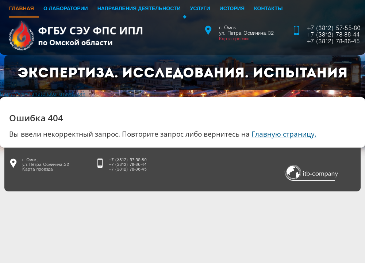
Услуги (200, 8)
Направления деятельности (139, 8)
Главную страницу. (283, 133)
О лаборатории (65, 8)
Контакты (268, 8)
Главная (21, 8)
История (232, 8)
